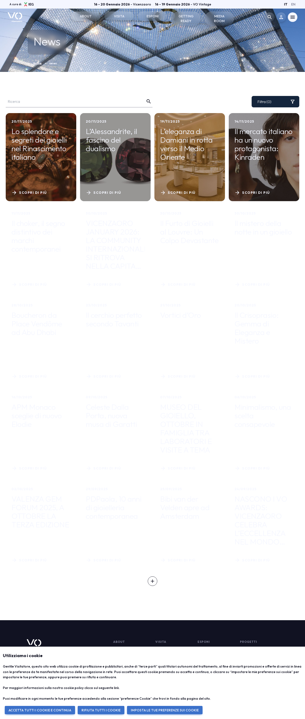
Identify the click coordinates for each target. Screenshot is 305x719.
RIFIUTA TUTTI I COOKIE (101, 710)
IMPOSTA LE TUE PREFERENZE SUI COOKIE (165, 710)
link (116, 688)
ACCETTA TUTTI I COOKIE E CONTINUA (40, 710)
